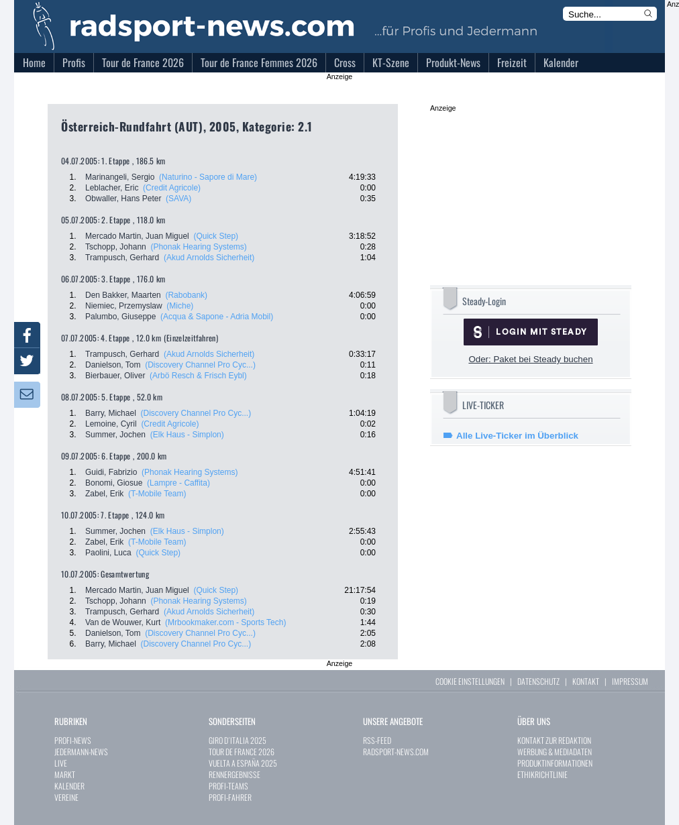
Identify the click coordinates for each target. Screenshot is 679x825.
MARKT (64, 774)
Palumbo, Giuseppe (120, 316)
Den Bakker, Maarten (123, 295)
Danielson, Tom (113, 365)
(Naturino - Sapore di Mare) (208, 177)
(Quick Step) (215, 236)
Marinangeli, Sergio (119, 177)
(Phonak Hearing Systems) (198, 247)
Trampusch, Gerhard (122, 257)
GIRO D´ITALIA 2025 (237, 740)
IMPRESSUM (630, 681)
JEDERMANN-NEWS (81, 751)
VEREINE (66, 797)
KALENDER (69, 785)
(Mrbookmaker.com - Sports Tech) (225, 622)
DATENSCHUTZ (538, 681)
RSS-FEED (377, 740)
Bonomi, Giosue (113, 483)
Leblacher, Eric (111, 187)
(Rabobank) (186, 295)
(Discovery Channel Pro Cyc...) (200, 365)
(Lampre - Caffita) (178, 483)
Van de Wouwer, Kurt (122, 622)
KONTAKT (585, 681)
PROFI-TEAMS (228, 785)
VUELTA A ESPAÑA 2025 (243, 763)
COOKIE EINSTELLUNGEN (470, 681)
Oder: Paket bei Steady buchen (530, 359)
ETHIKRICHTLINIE (542, 774)
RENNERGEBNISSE (234, 774)
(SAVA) (178, 198)
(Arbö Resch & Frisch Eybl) (198, 375)
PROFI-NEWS (72, 740)
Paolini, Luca (108, 552)
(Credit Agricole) (172, 187)
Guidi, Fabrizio (111, 472)
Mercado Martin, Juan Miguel (137, 236)
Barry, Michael (110, 413)
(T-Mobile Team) (157, 493)
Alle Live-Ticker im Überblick (517, 436)
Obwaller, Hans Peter (123, 198)
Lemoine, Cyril (111, 424)
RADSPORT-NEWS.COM (396, 751)
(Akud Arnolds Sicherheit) (209, 257)
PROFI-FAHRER (230, 797)
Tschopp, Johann (115, 247)
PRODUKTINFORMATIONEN (554, 763)
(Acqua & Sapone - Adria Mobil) (216, 316)
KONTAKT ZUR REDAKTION (554, 740)
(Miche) (179, 306)
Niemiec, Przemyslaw (123, 306)
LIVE (60, 763)
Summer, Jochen (115, 434)
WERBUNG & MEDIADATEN (554, 751)
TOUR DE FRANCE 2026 (241, 751)
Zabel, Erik (104, 493)
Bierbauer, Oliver (115, 375)
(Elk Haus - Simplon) (187, 434)
